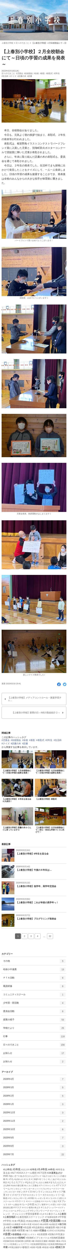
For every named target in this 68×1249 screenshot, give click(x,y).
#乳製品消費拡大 (33, 1221)
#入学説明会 (59, 1231)
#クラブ (19, 1195)
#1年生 (17, 1169)
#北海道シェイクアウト (20, 1244)
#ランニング (23, 1210)
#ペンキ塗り (51, 1204)
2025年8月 (34, 1147)
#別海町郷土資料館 (23, 1241)
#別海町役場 (8, 1241)
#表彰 (42, 73)
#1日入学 (25, 1169)
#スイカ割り (58, 1198)
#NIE (5, 1176)
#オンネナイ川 (24, 1191)
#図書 (51, 1247)
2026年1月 (34, 1105)
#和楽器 (45, 1247)
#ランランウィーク (39, 1210)
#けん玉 (27, 1179)
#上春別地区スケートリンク (30, 1217)
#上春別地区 (9, 1217)
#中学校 (62, 1217)
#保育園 (21, 1230)
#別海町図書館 (57, 1237)
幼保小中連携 (34, 971)
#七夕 (42, 1214)
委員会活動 (34, 1012)
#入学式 (50, 1231)
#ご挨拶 (34, 1179)
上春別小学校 (7, 43)
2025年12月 (34, 1114)
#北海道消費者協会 (55, 1244)
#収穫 (32, 1247)
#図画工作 (60, 1247)
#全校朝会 (28, 73)
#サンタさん (13, 1198)
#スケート (20, 1201)
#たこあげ (52, 1179)
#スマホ (44, 1201)
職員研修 (34, 987)
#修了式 (28, 1231)
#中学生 (7, 1221)
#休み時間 (44, 1224)
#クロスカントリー (32, 1195)
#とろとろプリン (16, 1182)
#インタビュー (17, 1189)
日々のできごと (22, 43)
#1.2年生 (7, 1169)
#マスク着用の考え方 (31, 1207)
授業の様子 (34, 1021)
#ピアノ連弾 (40, 1204)
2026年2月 (34, 1097)
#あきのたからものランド (31, 1176)
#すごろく (42, 1179)
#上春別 (62, 1214)
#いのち (10, 1179)
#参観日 (25, 1247)
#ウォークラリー (53, 1189)
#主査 (14, 1221)
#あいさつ (14, 1176)
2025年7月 (34, 1156)
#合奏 (38, 1247)
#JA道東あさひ (54, 1173)
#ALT (13, 1173)
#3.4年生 (42, 1169)
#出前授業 (42, 1234)
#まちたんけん (56, 1182)
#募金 (58, 1241)
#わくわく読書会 (31, 1185)
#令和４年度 (26, 1224)
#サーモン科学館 (26, 1198)
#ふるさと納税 (42, 1182)
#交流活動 (54, 1220)
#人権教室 (15, 1224)
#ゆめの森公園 (17, 1185)
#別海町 (21, 1237)
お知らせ (34, 1054)
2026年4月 (34, 1080)
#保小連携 (11, 1230)
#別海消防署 (11, 1238)
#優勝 (35, 1231)
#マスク (17, 1207)
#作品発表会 (38, 1227)
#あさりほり (47, 1176)
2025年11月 (34, 1122)
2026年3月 (34, 1089)
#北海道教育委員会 (38, 1244)
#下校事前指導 (51, 1217)
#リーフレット (56, 1211)
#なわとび (30, 1182)
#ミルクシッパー (49, 1207)
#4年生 (51, 1169)
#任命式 (35, 1224)
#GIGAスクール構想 (26, 1173)
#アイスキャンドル (47, 1185)
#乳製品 (21, 1221)
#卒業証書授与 (14, 1247)
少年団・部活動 (34, 1004)
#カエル (48, 1192)
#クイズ (13, 76)
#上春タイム (51, 1214)
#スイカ (49, 1198)
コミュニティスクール (34, 996)
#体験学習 (17, 1227)
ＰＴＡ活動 (34, 979)
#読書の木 (21, 76)
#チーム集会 (13, 1204)
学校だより (34, 1029)
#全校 (36, 73)
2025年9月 (34, 1139)
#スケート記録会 (33, 1201)
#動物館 (51, 1241)
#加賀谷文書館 (41, 1241)
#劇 (32, 1241)
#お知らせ (18, 1179)
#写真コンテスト (29, 1234)
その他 (34, 962)
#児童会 (19, 73)
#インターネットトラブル (35, 1189)
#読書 (29, 76)
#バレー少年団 (26, 1204)
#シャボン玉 (40, 1198)
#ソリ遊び (53, 1201)
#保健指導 (50, 1227)
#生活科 (5, 76)
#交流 (44, 1220)
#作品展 (27, 1227)
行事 (34, 1037)
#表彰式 (49, 73)
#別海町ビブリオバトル (37, 1237)
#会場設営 (53, 1224)
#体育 (9, 1227)
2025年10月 (34, 1130)
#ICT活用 (41, 1173)
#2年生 (57, 73)
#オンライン (39, 1191)
